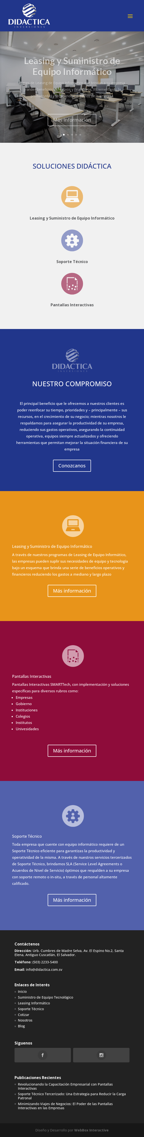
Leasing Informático (34, 1003)
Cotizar (23, 1014)
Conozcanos (72, 465)
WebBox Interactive (91, 1130)
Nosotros (25, 1020)
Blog (21, 1026)
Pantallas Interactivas (72, 302)
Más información (72, 126)
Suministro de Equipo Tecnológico (45, 997)
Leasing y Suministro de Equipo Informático (72, 218)
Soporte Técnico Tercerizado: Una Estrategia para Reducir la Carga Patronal (72, 1096)
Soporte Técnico (72, 255)
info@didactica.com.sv (44, 969)
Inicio (22, 991)
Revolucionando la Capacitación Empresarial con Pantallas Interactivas (65, 1086)
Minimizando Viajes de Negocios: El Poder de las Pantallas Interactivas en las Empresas (65, 1105)
